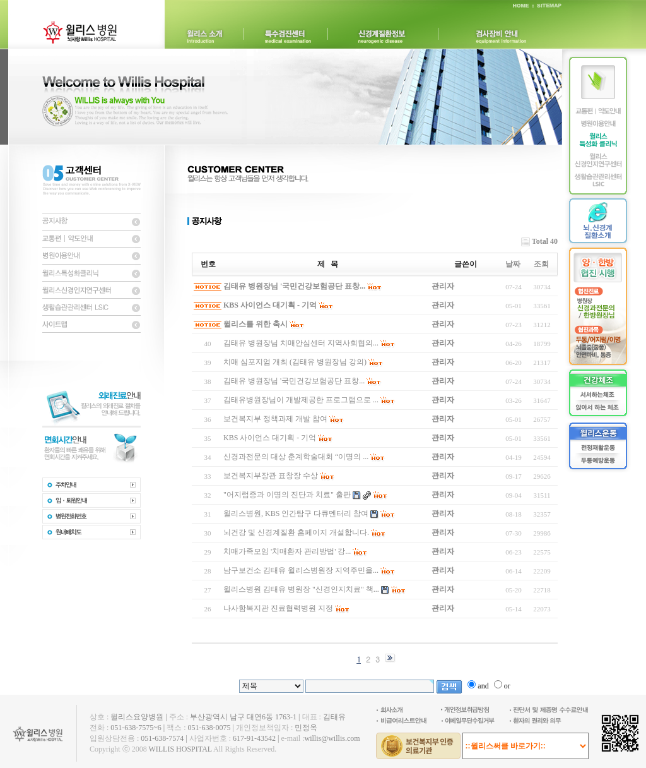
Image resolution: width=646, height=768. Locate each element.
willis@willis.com (332, 738)
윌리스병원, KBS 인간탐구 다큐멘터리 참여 (295, 513)
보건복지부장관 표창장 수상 (270, 475)
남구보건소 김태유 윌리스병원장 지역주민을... (301, 570)
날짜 (512, 264)
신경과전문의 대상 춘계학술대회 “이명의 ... (295, 456)
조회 (541, 264)
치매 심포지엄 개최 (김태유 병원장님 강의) (295, 361)
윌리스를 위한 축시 (255, 324)
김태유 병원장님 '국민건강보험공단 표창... (294, 286)
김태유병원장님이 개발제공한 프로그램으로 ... (301, 399)
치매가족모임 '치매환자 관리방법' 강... (287, 551)
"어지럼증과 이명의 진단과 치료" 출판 (287, 494)
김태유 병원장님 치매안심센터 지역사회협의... (301, 343)
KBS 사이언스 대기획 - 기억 (270, 305)
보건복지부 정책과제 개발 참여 (275, 418)
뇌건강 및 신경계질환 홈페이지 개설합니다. (296, 532)
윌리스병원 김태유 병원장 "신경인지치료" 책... (301, 589)
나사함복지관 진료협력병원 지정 (278, 608)
